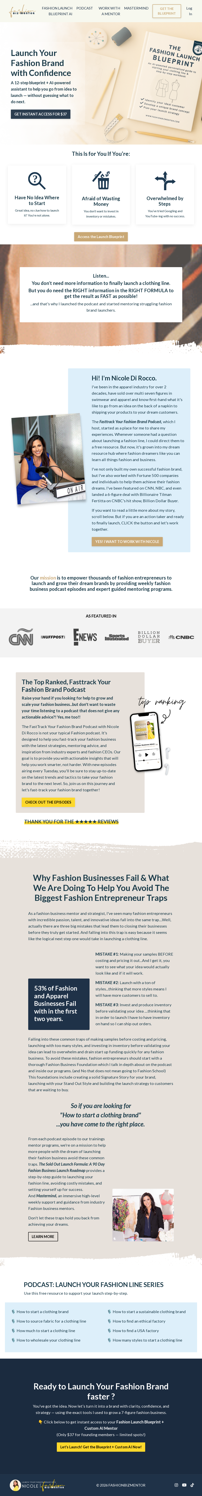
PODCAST (84, 8)
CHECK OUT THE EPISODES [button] (48, 802)
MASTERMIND (136, 8)
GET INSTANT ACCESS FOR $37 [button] (40, 114)
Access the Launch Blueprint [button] (101, 237)
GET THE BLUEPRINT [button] (167, 11)
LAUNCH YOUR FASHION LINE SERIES (94, 1284)
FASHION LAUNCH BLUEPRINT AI (57, 11)
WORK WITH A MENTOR (109, 11)
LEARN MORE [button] (43, 1236)
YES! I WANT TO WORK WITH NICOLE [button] (127, 541)
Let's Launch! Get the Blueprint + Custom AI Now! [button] (101, 1447)
